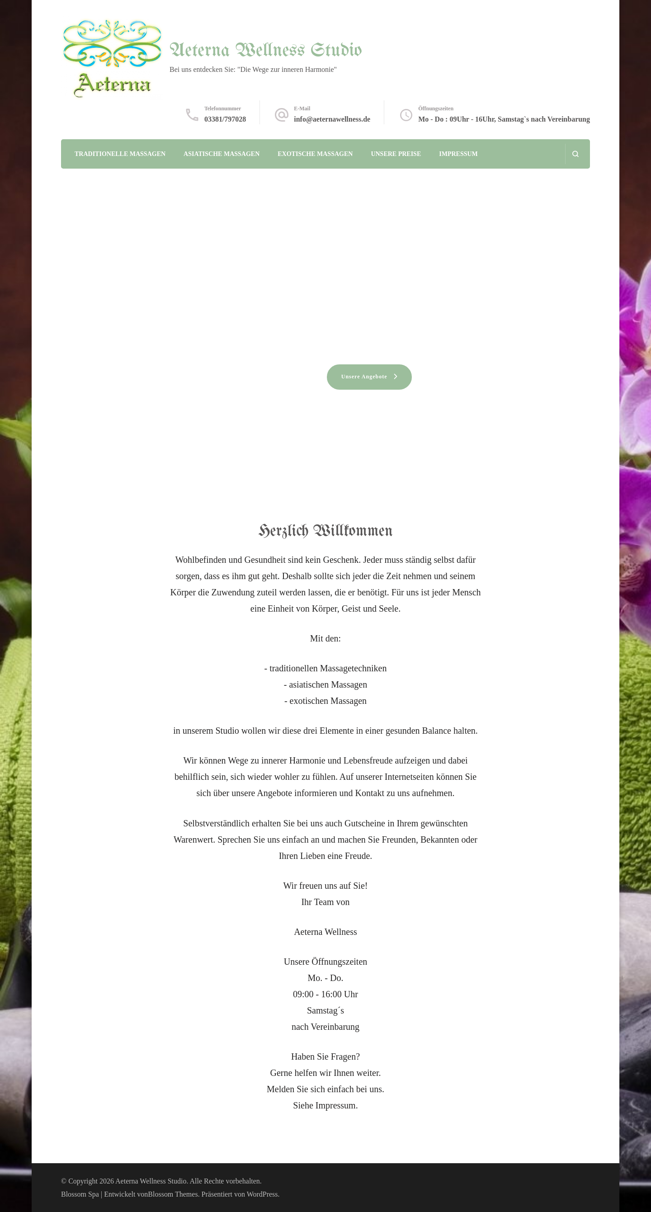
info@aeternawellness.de (332, 119)
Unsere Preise (396, 154)
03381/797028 (225, 119)
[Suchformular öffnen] (575, 154)
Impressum (458, 154)
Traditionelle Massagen (120, 154)
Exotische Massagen (315, 154)
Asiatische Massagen (221, 154)
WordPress (262, 1194)
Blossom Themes (173, 1194)
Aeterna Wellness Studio (266, 51)
